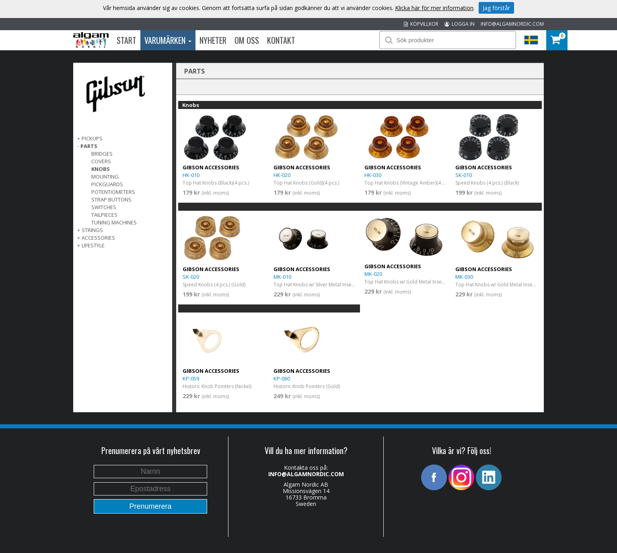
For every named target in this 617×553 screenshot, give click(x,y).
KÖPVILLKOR (421, 24)
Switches (103, 207)
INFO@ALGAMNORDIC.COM (512, 24)
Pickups (92, 138)
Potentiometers (113, 191)
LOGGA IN (459, 24)
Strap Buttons (111, 199)
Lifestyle (93, 245)
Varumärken (167, 40)
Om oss (246, 40)
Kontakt (281, 40)
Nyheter (212, 40)
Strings (92, 230)
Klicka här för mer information (434, 8)
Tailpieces (104, 214)
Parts (88, 146)
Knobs (100, 169)
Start (126, 40)
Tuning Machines (114, 222)
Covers (101, 161)
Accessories (98, 237)
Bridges (102, 153)
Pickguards (107, 184)
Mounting (105, 176)
